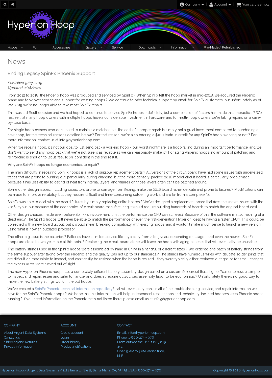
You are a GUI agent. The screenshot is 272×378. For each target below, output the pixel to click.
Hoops (12, 47)
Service (117, 47)
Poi (35, 47)
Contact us (12, 337)
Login (65, 337)
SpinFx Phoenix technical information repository (74, 289)
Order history (70, 342)
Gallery (91, 47)
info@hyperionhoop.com (146, 333)
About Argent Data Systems (25, 333)
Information (179, 47)
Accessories (61, 47)
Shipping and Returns (20, 342)
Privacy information (18, 346)
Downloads (147, 47)
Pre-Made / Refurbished (222, 47)
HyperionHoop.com (255, 370)
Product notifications (76, 346)
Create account (72, 333)
